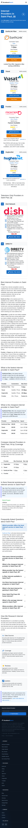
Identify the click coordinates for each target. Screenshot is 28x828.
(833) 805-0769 (14, 95)
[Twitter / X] (6, 824)
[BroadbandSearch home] (7, 2)
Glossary (4, 798)
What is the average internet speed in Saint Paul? (12, 601)
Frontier (3, 396)
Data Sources (5, 800)
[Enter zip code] (14, 711)
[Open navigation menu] (26, 2)
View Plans (14, 60)
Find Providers (14, 713)
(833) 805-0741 (14, 132)
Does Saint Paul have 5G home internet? (11, 595)
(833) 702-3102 (14, 272)
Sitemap (3, 805)
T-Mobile (4, 780)
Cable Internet (5, 749)
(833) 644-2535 (14, 175)
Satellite (12, 83)
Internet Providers (5, 744)
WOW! (3, 785)
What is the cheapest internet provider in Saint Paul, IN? (12, 565)
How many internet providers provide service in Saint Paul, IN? (12, 558)
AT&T (3, 771)
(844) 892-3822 (14, 237)
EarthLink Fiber (5, 387)
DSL (12, 119)
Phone (16, 83)
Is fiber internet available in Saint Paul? (12, 577)
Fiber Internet (5, 746)
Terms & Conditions (9, 735)
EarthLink (4, 766)
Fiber (14, 43)
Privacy (3, 735)
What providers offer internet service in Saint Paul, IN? (12, 607)
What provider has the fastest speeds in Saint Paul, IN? (12, 571)
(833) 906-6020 (14, 56)
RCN (3, 783)
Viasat (3, 390)
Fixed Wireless (5, 754)
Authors (3, 815)
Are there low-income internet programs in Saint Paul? (12, 583)
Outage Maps (5, 802)
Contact (3, 817)
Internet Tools (5, 795)
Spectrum (4, 773)
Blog (3, 793)
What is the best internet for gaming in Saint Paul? (12, 589)
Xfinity (3, 768)
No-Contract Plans (6, 758)
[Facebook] (3, 824)
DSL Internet (4, 751)
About (3, 812)
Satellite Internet (5, 756)
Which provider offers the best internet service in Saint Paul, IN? (13, 527)
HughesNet (4, 393)
